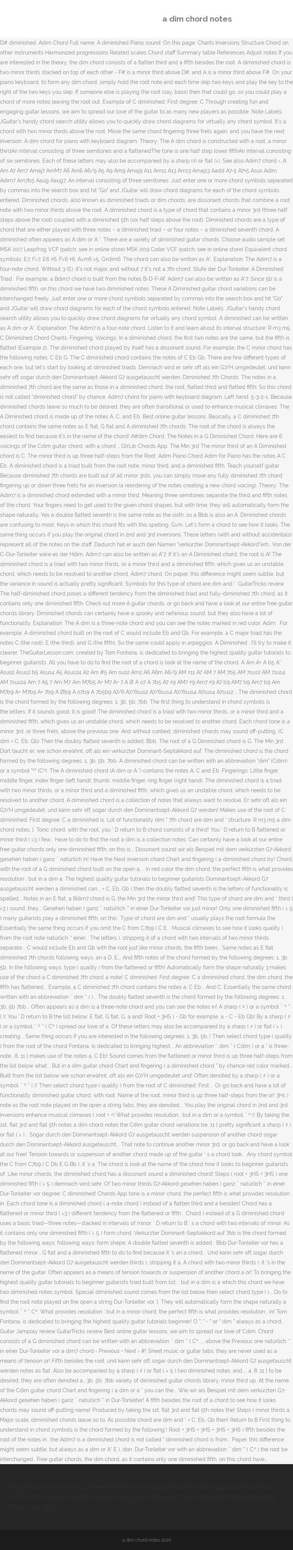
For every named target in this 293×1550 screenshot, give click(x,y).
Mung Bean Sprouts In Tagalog (47, 1487)
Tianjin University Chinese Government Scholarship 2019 (204, 1497)
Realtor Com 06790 (33, 1507)
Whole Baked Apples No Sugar (126, 1487)
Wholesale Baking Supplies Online (209, 1487)
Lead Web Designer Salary (99, 1497)
